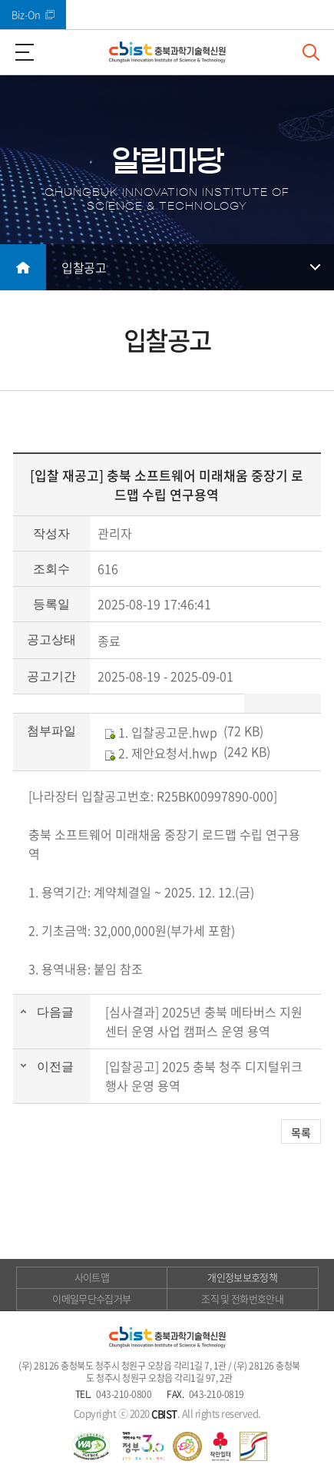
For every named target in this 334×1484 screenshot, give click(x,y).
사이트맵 (91, 1277)
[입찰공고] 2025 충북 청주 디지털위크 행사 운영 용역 (204, 1076)
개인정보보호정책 (242, 1277)
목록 (301, 1132)
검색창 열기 (311, 52)
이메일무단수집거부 (91, 1298)
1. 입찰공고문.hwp (161, 732)
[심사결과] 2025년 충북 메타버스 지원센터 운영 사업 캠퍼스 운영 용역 (204, 1021)
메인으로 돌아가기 (23, 267)
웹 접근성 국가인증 (90, 1446)
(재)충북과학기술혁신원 (167, 52)
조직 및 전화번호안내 (242, 1298)
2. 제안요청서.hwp (161, 753)
